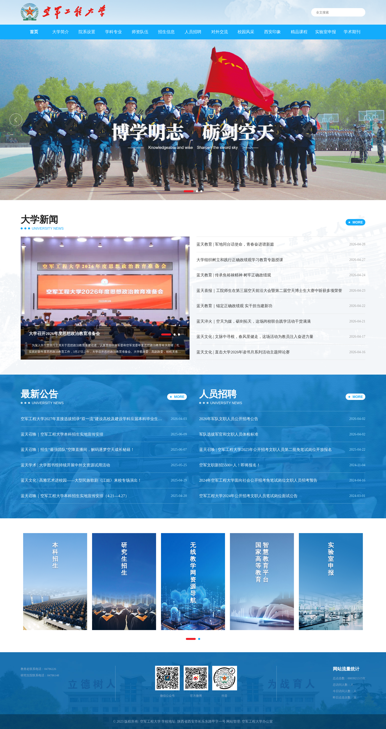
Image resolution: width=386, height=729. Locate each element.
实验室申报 (325, 32)
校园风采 (246, 32)
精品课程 (299, 32)
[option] (193, 119)
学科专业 (113, 32)
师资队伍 (140, 32)
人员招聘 (193, 32)
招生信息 (166, 32)
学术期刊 (352, 32)
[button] (16, 119)
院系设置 (87, 32)
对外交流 (219, 32)
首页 (34, 32)
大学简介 (60, 32)
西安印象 (272, 32)
